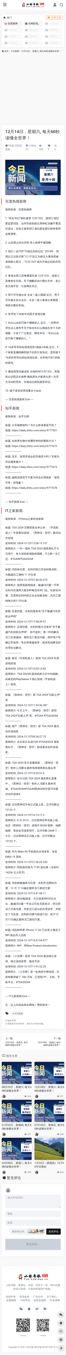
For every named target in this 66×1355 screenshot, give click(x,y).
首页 (6, 51)
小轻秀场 (25, 1300)
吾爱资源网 (39, 1300)
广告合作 (38, 1296)
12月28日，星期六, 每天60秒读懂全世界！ (49, 1089)
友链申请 (11, 1296)
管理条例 (24, 1296)
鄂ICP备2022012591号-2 (45, 1347)
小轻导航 (29, 1347)
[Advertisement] (33, 88)
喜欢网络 (29, 1004)
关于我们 (51, 1296)
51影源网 (55, 1300)
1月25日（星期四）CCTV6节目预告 (49, 1164)
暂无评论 (14, 1178)
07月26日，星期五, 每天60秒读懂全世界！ (49, 1127)
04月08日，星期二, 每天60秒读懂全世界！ (17, 1164)
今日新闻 (15, 51)
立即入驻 (54, 17)
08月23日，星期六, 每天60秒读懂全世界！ (17, 1089)
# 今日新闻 (17, 1013)
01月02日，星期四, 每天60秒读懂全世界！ (17, 1127)
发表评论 (53, 1231)
